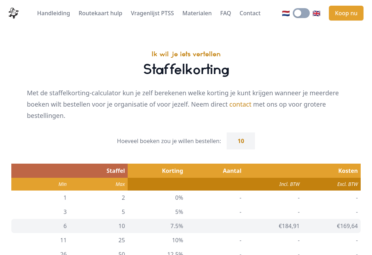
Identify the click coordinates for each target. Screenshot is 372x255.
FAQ (225, 13)
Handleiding (53, 13)
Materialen (197, 13)
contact (240, 104)
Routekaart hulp (100, 13)
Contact (250, 13)
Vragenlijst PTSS (152, 13)
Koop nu (346, 13)
